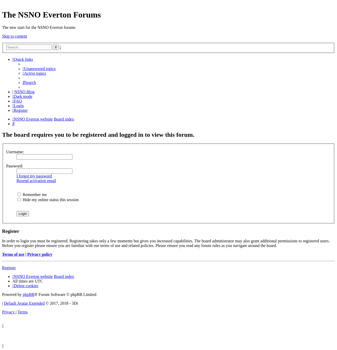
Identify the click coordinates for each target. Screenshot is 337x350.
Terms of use (13, 254)
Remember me (32, 194)
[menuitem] (39, 68)
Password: (14, 166)
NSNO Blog (24, 92)
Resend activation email (36, 180)
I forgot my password (34, 176)
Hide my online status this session (48, 200)
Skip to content (14, 36)
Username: (15, 152)
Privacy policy (39, 254)
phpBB (28, 294)
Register (9, 268)
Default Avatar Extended (24, 303)
